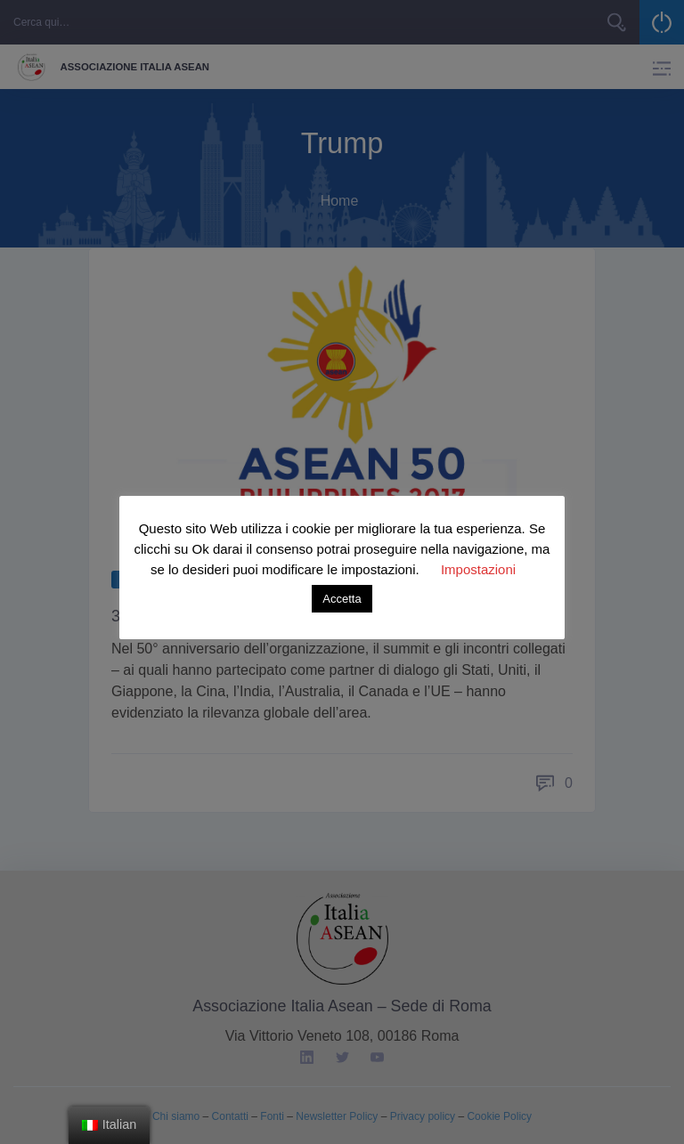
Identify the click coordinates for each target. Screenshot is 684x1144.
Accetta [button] (341, 598)
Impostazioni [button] (478, 569)
